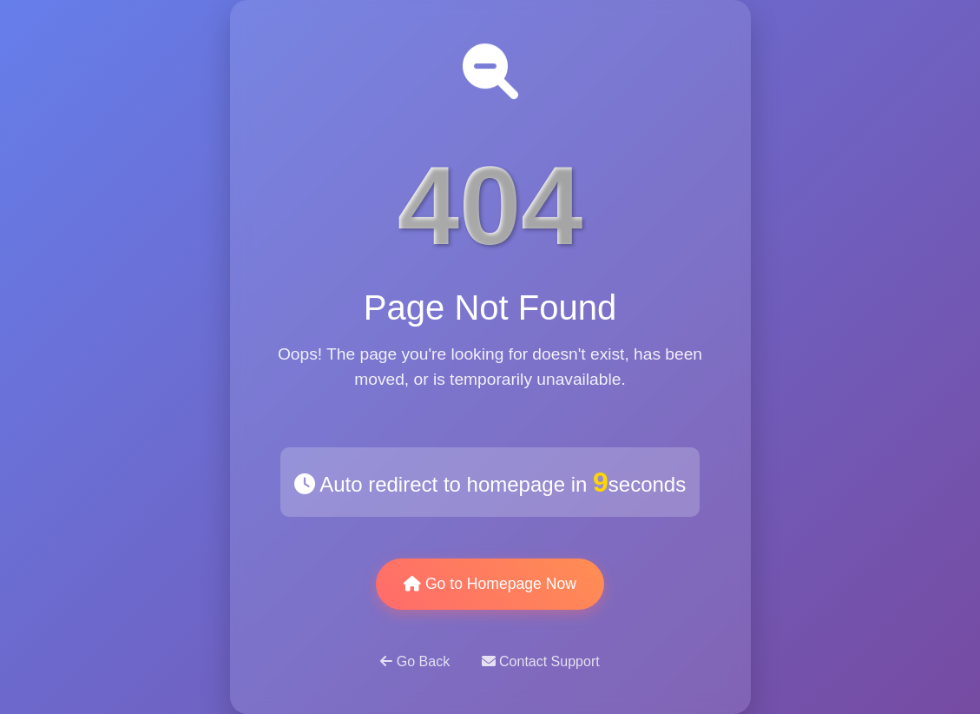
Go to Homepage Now (490, 583)
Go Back (416, 661)
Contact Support (541, 661)
